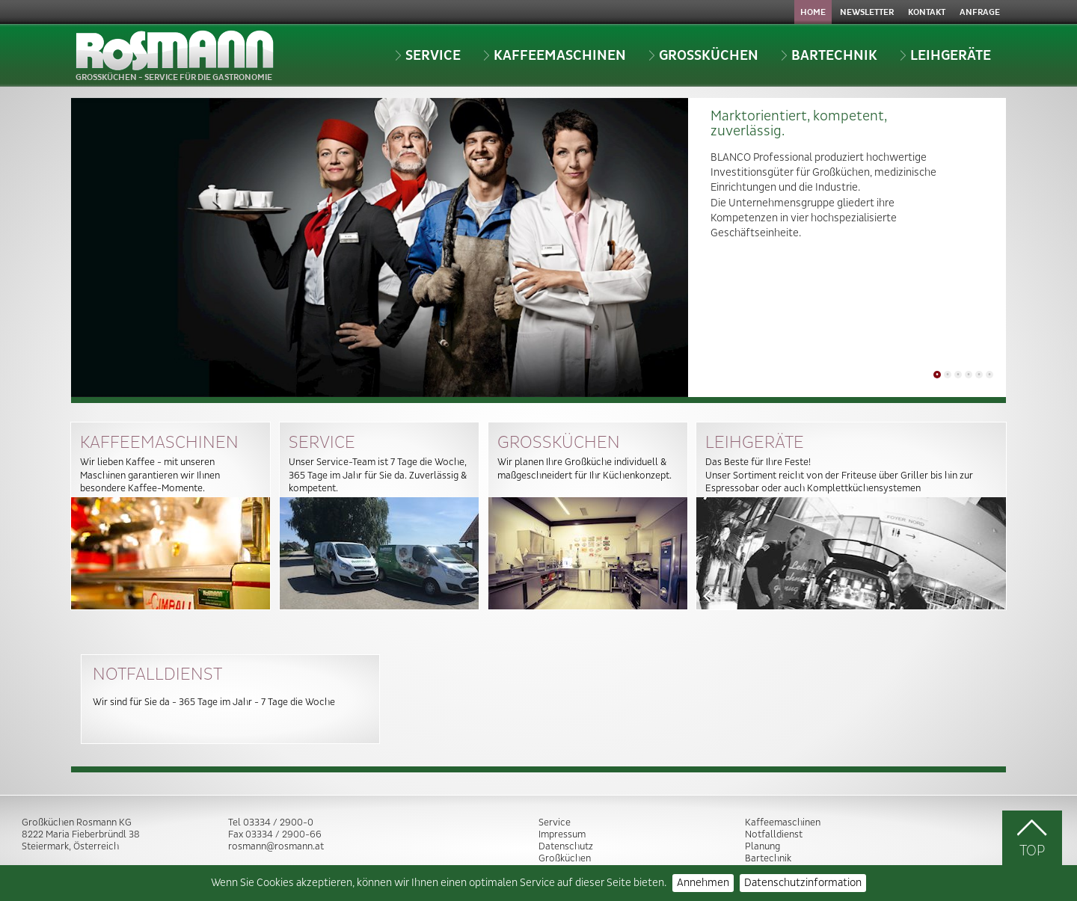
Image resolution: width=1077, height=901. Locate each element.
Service (428, 55)
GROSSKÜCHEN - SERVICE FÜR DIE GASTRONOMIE (175, 56)
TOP (1032, 838)
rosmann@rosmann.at (276, 846)
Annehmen (703, 883)
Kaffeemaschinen (554, 55)
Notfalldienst (774, 834)
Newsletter (867, 12)
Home (813, 12)
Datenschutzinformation (803, 883)
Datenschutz (565, 846)
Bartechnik (829, 55)
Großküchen (564, 858)
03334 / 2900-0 (278, 822)
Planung (762, 846)
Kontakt (926, 12)
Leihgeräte (945, 55)
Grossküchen (703, 55)
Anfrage (980, 12)
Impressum (562, 834)
